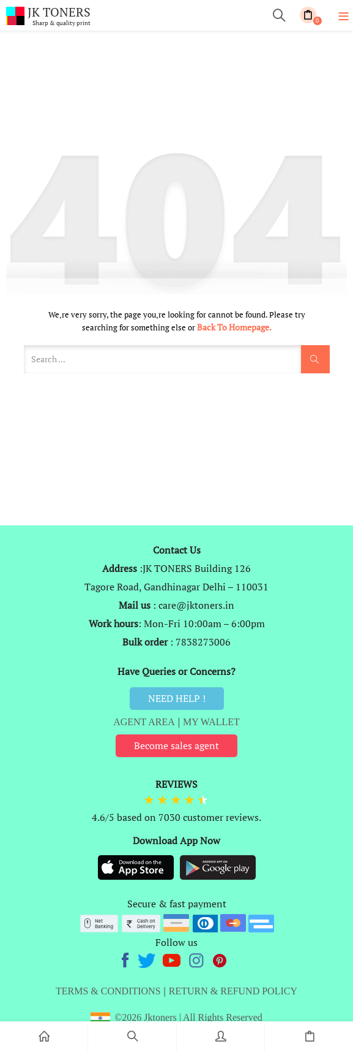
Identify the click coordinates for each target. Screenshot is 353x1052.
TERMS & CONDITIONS (108, 991)
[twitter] (148, 959)
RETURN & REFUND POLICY (233, 991)
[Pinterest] (220, 959)
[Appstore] (137, 867)
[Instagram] (197, 959)
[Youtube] (173, 959)
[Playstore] (218, 867)
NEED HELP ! (177, 698)
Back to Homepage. (234, 327)
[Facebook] (127, 959)
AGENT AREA (144, 722)
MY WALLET (211, 722)
